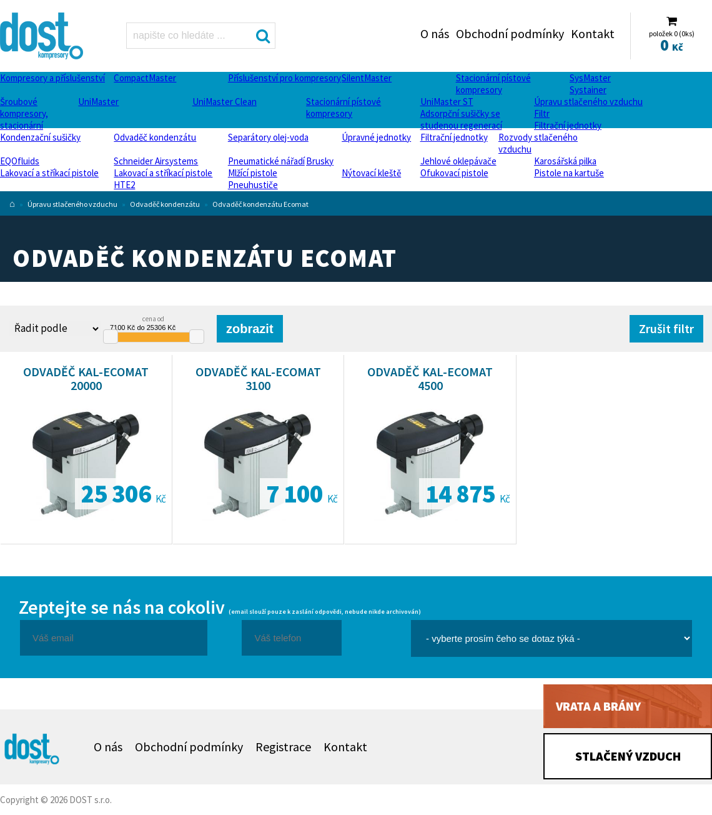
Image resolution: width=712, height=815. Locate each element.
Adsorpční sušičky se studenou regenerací (461, 119)
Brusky (320, 161)
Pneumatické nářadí (266, 161)
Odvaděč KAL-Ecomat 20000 (86, 378)
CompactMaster (145, 78)
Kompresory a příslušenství (52, 78)
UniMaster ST (446, 102)
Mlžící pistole (252, 173)
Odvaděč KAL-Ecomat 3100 (258, 378)
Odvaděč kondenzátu (155, 137)
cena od (153, 318)
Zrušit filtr (666, 328)
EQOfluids (19, 161)
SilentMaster (367, 78)
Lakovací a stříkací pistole (49, 173)
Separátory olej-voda (268, 137)
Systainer (588, 90)
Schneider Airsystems (156, 161)
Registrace (283, 746)
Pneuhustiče (253, 185)
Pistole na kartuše (569, 173)
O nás (434, 33)
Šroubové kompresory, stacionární (24, 113)
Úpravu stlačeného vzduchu (588, 102)
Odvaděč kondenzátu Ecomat (260, 204)
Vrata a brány (598, 706)
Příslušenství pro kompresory (284, 78)
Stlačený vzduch (628, 756)
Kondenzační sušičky (40, 137)
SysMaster (590, 78)
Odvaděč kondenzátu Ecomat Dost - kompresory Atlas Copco (44, 36)
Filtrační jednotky (567, 125)
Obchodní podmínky (510, 33)
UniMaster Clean (224, 102)
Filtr (542, 113)
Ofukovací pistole (454, 173)
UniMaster (98, 102)
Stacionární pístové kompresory (493, 84)
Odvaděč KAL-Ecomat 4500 (430, 378)
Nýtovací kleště (371, 173)
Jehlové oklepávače (458, 161)
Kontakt (593, 33)
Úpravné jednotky (376, 137)
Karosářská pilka (565, 161)
